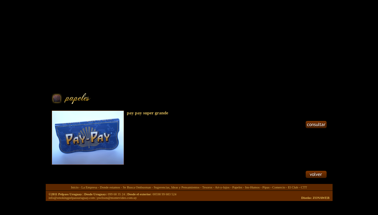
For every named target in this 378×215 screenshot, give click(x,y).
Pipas (266, 187)
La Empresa (89, 187)
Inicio (75, 187)
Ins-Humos (252, 187)
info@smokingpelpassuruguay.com (72, 197)
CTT (304, 187)
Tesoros (207, 187)
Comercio (278, 187)
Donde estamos (110, 187)
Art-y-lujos (222, 187)
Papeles (237, 187)
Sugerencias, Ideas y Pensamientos (176, 187)
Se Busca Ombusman (137, 187)
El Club (293, 187)
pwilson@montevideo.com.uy (117, 197)
